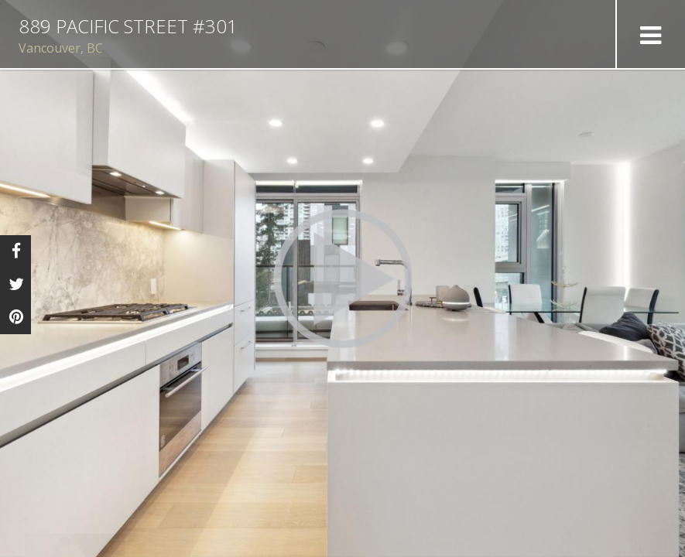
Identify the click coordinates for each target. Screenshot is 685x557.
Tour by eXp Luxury (619, 546)
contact (232, 534)
